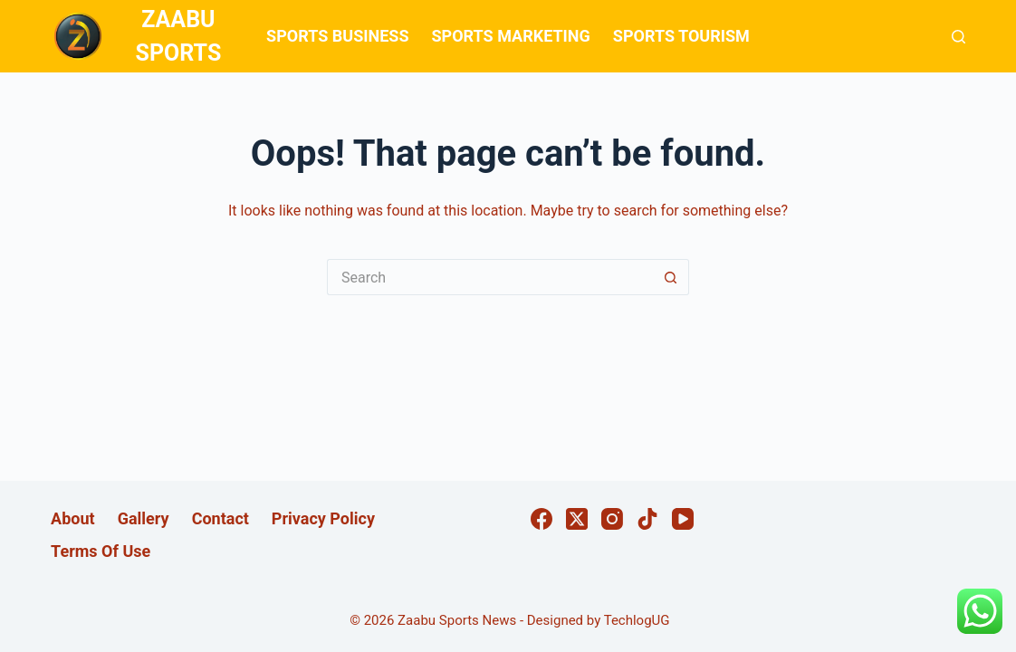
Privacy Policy (323, 518)
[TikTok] (647, 519)
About (73, 518)
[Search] (958, 36)
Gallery (143, 518)
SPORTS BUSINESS (337, 35)
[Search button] (671, 277)
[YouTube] (683, 519)
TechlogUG (637, 620)
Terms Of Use (100, 551)
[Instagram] (612, 519)
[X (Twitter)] (577, 519)
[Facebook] (541, 519)
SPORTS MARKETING (510, 35)
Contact (220, 518)
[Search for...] (490, 277)
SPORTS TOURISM (681, 35)
